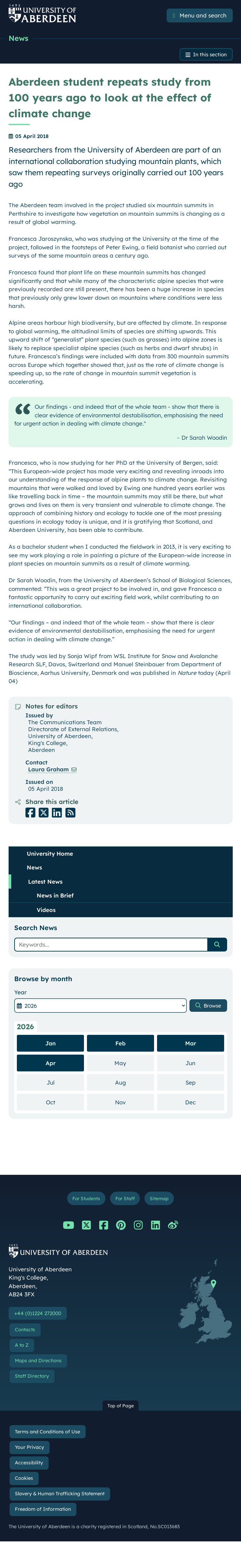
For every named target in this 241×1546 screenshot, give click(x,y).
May (134, 1064)
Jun (204, 1064)
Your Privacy (29, 1451)
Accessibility (29, 1467)
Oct (65, 1103)
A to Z (21, 1349)
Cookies (24, 1482)
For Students (83, 1201)
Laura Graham (48, 770)
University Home (50, 855)
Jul (65, 1084)
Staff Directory (32, 1380)
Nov (134, 1103)
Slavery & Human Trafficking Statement (59, 1498)
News (19, 38)
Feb (120, 1045)
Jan (50, 1045)
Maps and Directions (38, 1365)
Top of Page (120, 1410)
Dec (204, 1103)
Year (20, 993)
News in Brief (55, 897)
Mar (190, 1045)
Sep (204, 1084)
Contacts (25, 1334)
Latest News (45, 883)
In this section (207, 55)
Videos (46, 911)
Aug (134, 1084)
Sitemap (162, 1201)
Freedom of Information (43, 1514)
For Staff (126, 1201)
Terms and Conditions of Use (47, 1436)
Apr (51, 1064)
